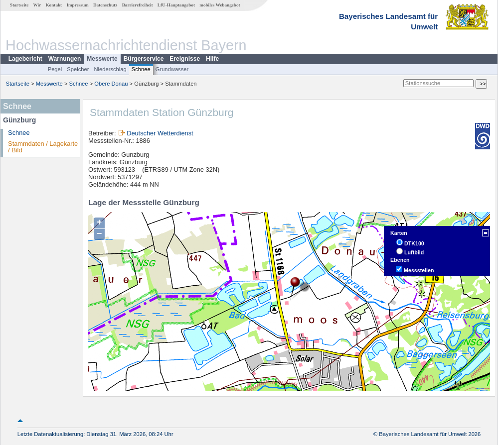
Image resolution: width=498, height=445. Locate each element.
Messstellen (419, 270)
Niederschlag (110, 69)
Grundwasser (172, 69)
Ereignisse (184, 58)
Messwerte (102, 58)
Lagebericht (25, 58)
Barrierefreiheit (137, 4)
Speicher (78, 69)
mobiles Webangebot (219, 4)
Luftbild (414, 252)
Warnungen (64, 58)
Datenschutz (105, 4)
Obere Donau (111, 84)
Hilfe (212, 58)
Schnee (141, 69)
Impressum (77, 4)
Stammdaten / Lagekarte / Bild (43, 147)
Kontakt (53, 4)
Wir (37, 4)
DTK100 (414, 243)
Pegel (55, 69)
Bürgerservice (144, 58)
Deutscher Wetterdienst (160, 133)
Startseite (19, 4)
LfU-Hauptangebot (176, 4)
